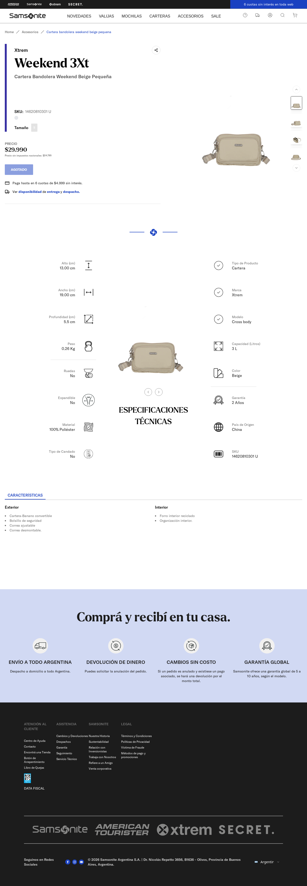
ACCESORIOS (191, 16)
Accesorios (30, 32)
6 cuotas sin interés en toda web (268, 4)
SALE (216, 16)
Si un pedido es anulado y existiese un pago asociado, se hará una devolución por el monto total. (191, 676)
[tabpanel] (153, 543)
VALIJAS (106, 16)
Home (9, 32)
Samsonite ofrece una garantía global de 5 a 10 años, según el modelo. (267, 673)
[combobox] (267, 862)
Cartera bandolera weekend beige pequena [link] (79, 32)
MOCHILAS (132, 16)
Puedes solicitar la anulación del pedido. (116, 671)
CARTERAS (159, 16)
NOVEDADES (79, 16)
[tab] (25, 495)
